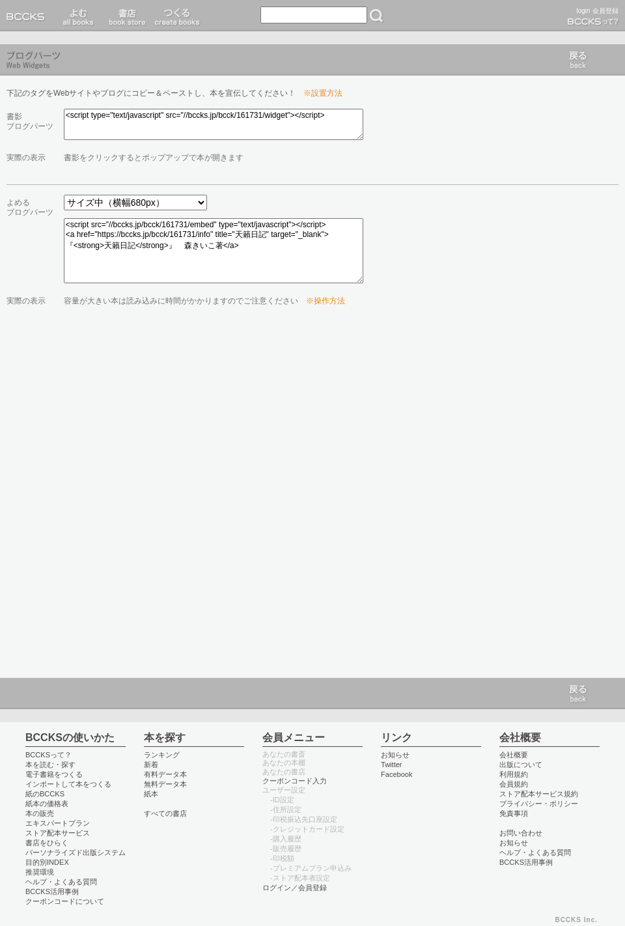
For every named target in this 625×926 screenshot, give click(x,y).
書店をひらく (46, 843)
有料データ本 (165, 774)
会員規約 (513, 784)
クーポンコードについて (64, 901)
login (583, 10)
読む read (78, 15)
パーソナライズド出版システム (75, 852)
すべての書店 (165, 813)
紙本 (151, 794)
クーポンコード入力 (294, 781)
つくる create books (177, 15)
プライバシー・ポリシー (538, 803)
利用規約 (513, 774)
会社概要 (513, 755)
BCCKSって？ (48, 755)
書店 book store (125, 15)
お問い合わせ (520, 833)
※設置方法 (322, 93)
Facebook (397, 774)
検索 (376, 16)
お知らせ (395, 755)
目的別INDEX (47, 862)
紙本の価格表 (46, 803)
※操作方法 (325, 300)
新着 (151, 764)
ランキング (162, 755)
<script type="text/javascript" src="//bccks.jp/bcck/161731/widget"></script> (213, 124)
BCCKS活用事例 (52, 891)
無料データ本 (165, 784)
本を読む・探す (50, 764)
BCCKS (28, 15)
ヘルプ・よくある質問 (61, 882)
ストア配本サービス (57, 833)
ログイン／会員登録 (294, 887)
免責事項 (513, 813)
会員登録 (605, 10)
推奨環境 (39, 872)
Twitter (391, 764)
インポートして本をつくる (68, 784)
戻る (578, 60)
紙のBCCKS (44, 794)
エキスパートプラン (57, 823)
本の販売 (39, 813)
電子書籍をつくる (54, 774)
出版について (520, 764)
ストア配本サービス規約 (538, 794)
